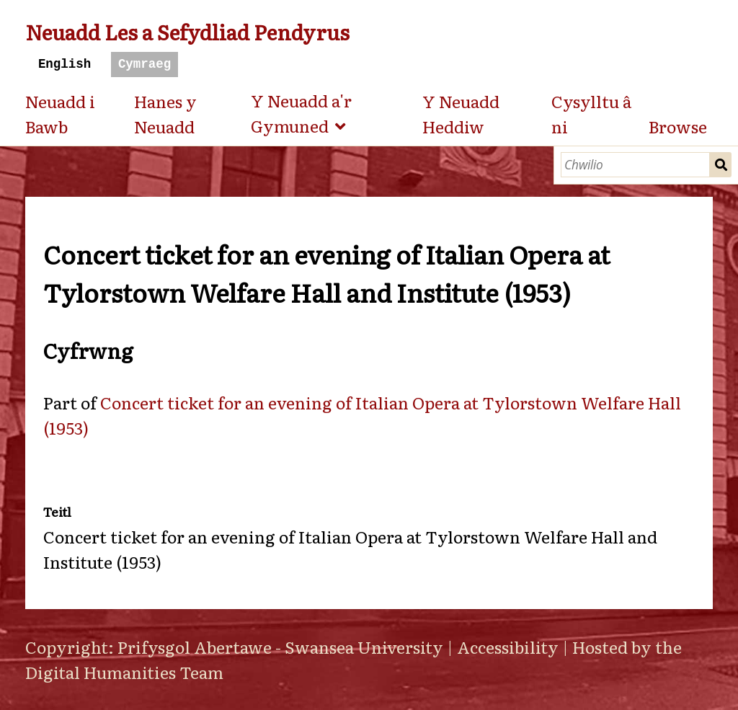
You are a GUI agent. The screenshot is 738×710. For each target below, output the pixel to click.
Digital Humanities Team (124, 672)
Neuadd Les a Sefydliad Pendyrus (187, 31)
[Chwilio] (635, 164)
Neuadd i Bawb (60, 113)
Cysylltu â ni (591, 113)
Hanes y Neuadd (165, 113)
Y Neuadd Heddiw (460, 113)
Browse (678, 126)
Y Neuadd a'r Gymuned (301, 113)
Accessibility (508, 646)
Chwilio (721, 164)
